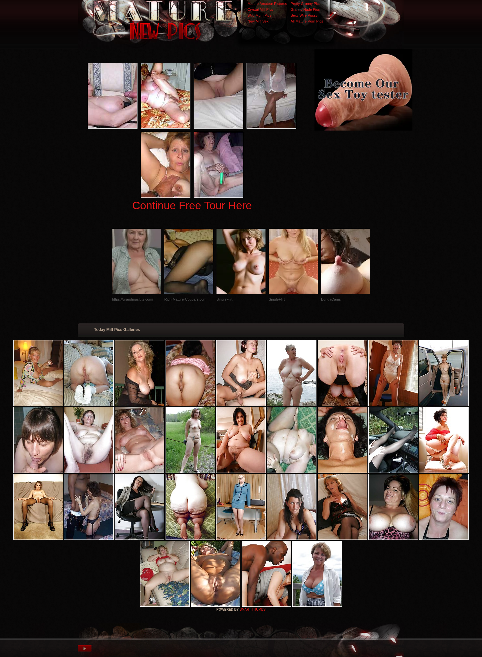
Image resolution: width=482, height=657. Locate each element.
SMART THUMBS (252, 609)
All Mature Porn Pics (307, 21)
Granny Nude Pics (305, 9)
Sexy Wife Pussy (304, 15)
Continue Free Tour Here (192, 205)
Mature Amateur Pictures (267, 4)
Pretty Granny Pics (306, 4)
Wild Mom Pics (259, 15)
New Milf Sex (258, 21)
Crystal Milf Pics (260, 9)
